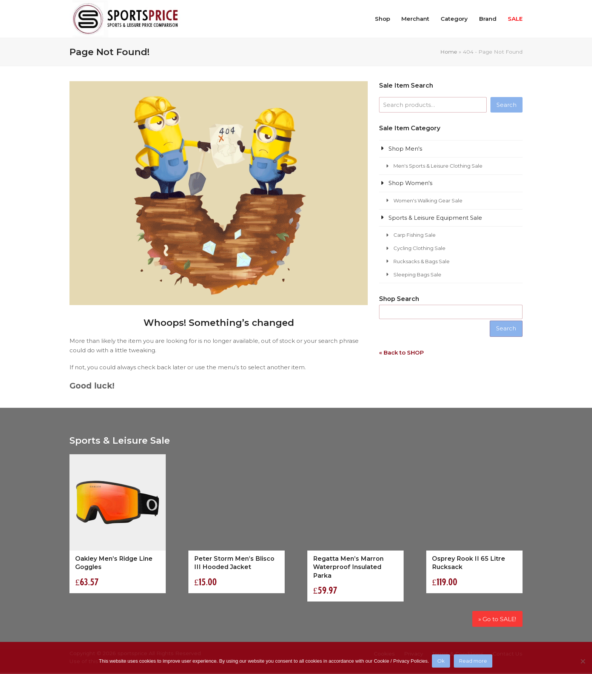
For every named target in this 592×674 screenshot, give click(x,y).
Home (448, 52)
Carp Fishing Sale (414, 235)
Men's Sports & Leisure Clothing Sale (438, 166)
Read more (474, 662)
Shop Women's (410, 183)
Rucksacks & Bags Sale (421, 261)
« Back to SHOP (401, 352)
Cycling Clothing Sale (419, 248)
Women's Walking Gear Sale (427, 200)
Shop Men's (405, 148)
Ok (442, 662)
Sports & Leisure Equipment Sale (435, 217)
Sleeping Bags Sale (417, 274)
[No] (582, 661)
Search (506, 104)
